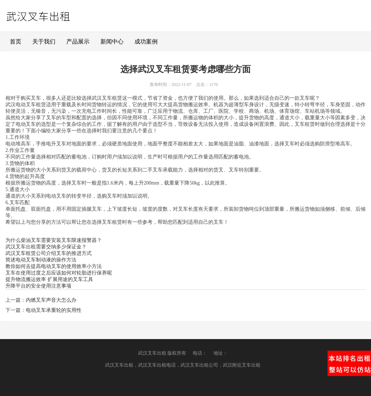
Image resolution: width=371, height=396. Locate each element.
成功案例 (146, 41)
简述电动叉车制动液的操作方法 (40, 260)
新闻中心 (112, 41)
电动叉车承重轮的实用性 (54, 310)
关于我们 (43, 41)
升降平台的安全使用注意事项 (38, 286)
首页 (15, 41)
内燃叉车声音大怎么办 (51, 300)
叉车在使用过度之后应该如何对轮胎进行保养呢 (58, 273)
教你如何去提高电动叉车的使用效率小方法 (53, 266)
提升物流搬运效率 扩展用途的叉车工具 (49, 279)
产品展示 (77, 41)
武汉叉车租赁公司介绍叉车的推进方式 (48, 253)
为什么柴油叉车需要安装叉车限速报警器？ (53, 240)
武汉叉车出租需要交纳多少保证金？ (46, 246)
